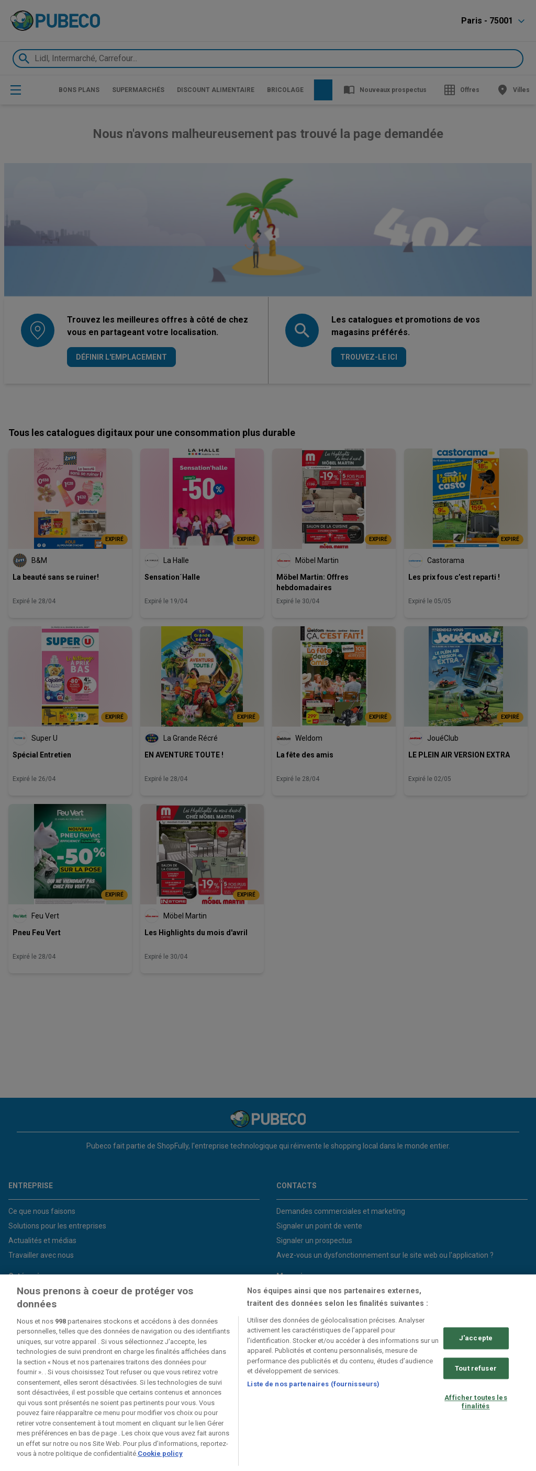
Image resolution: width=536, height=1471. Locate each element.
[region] (268, 1372)
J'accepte (476, 1338)
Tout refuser (476, 1368)
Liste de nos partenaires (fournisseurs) (313, 1384)
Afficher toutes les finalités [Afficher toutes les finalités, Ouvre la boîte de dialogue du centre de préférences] (475, 1402)
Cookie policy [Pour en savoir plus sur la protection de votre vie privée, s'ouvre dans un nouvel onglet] (160, 1453)
